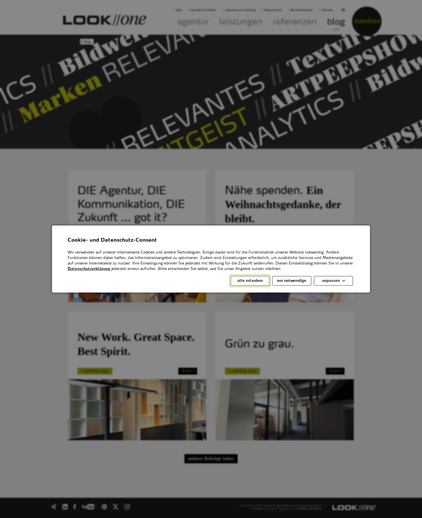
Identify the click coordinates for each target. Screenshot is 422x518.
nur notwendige (291, 281)
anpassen (331, 281)
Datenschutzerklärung (89, 269)
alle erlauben (250, 281)
